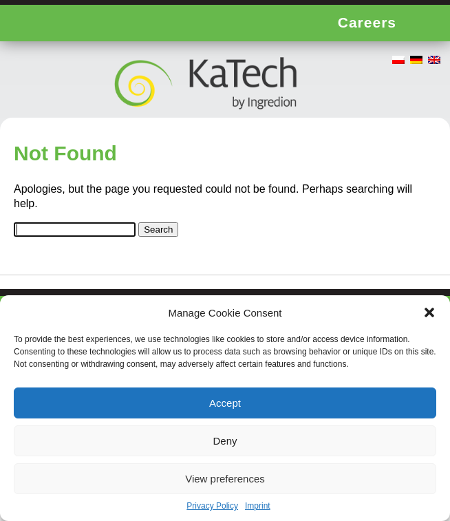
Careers (367, 22)
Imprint (257, 506)
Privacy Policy (212, 506)
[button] (429, 312)
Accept (225, 403)
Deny (225, 441)
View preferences (225, 479)
